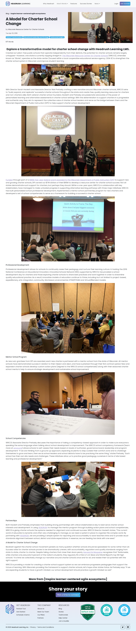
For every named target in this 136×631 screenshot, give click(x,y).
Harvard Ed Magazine (92, 552)
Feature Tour (21, 609)
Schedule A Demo (23, 615)
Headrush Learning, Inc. (20, 627)
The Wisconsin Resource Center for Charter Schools (85, 55)
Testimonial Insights (57, 37)
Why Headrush (48, 4)
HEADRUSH (42, 527)
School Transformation (14, 37)
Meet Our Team (43, 612)
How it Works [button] (62, 4)
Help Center (63, 618)
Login (116, 4)
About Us (40, 609)
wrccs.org (17, 448)
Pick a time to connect (68, 594)
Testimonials (63, 615)
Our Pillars (41, 615)
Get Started (125, 4)
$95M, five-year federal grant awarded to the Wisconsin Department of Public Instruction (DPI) (72, 180)
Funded (9, 180)
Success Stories (86, 4)
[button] (123, 627)
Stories (61, 612)
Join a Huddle (64, 621)
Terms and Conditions (45, 627)
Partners (40, 618)
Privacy (33, 627)
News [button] (97, 4)
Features (73, 4)
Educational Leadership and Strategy (36, 37)
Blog (7, 13)
